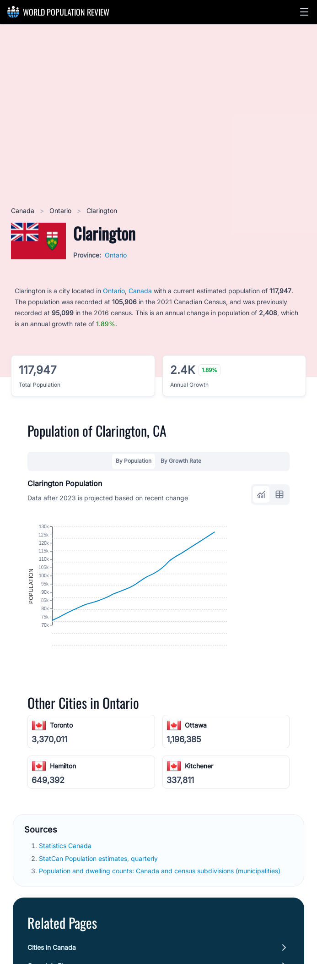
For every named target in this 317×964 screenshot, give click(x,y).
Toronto (61, 769)
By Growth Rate (181, 460)
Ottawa (196, 769)
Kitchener (199, 810)
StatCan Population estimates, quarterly (99, 902)
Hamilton (63, 810)
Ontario (61, 210)
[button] (304, 11)
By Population (133, 460)
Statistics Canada (66, 890)
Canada (23, 210)
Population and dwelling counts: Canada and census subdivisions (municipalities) (160, 915)
